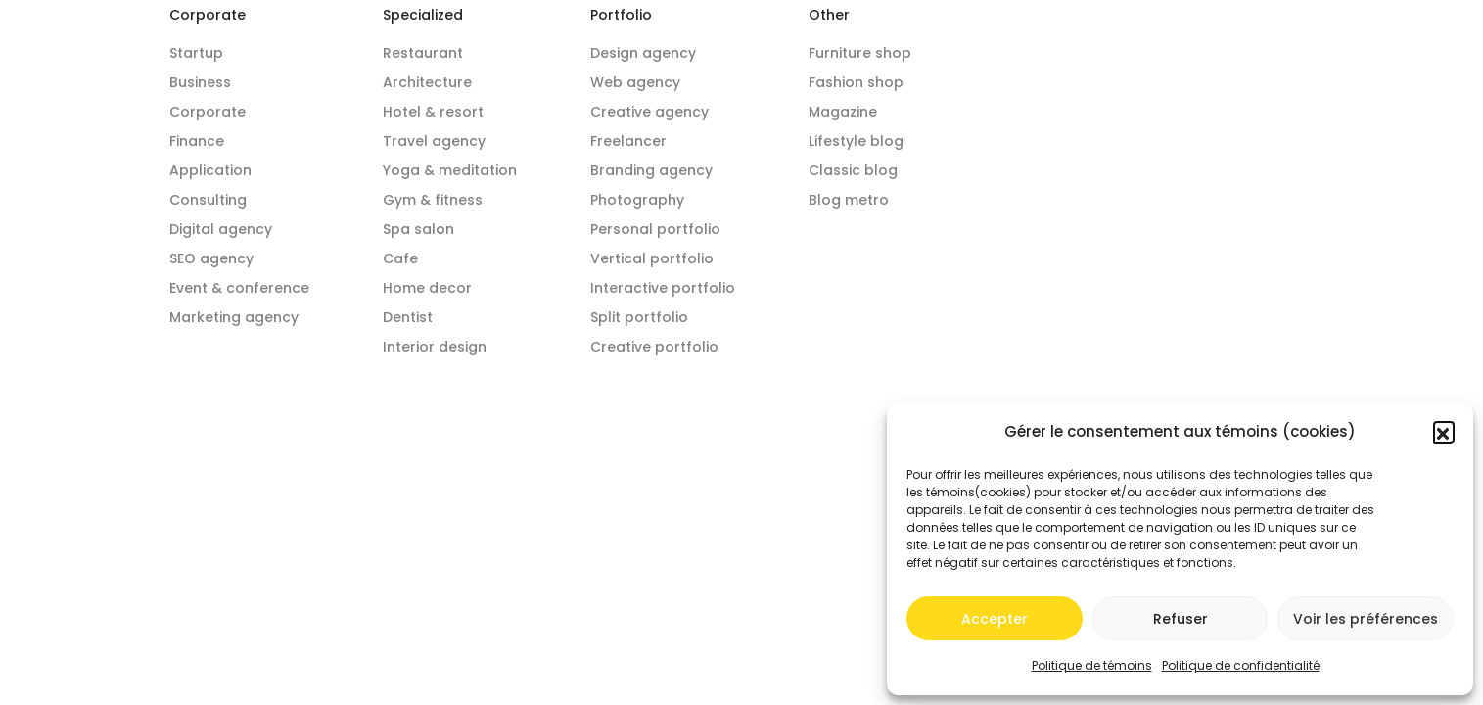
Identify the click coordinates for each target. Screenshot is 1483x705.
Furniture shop (860, 53)
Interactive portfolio (662, 288)
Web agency (635, 82)
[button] (1444, 432)
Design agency (643, 53)
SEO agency (211, 258)
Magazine (843, 111)
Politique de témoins (1092, 665)
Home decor (427, 288)
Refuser (1180, 619)
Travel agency (434, 141)
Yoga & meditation (450, 170)
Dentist (408, 317)
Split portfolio (639, 317)
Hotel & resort (433, 111)
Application (210, 170)
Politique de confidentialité (1241, 665)
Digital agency (220, 229)
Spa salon (418, 229)
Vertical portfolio (652, 258)
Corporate (207, 111)
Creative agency (649, 111)
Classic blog (853, 170)
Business (200, 82)
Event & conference (239, 288)
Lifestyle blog (856, 141)
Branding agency (651, 170)
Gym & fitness (433, 200)
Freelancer (628, 141)
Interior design (435, 346)
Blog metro (849, 200)
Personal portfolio (655, 229)
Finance (196, 141)
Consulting (208, 200)
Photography (637, 200)
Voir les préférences (1365, 619)
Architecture (427, 82)
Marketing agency (234, 317)
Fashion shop (856, 82)
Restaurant (423, 53)
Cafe (400, 258)
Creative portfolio (654, 346)
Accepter (994, 619)
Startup (196, 53)
